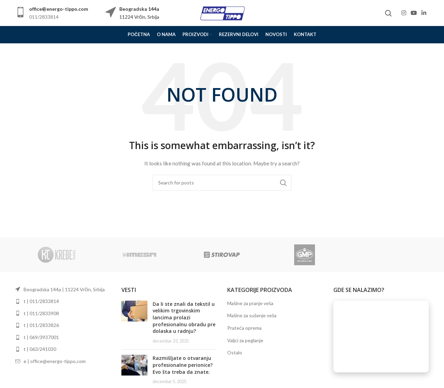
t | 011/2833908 (41, 313)
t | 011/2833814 (41, 301)
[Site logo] (222, 12)
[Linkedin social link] (424, 13)
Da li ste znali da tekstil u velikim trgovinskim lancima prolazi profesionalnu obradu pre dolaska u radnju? (184, 317)
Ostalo (234, 352)
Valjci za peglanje (245, 340)
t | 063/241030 (40, 349)
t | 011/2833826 (41, 325)
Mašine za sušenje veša (251, 315)
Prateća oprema (244, 328)
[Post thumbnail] (134, 322)
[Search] (388, 13)
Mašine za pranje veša (250, 303)
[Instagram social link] (403, 13)
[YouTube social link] (413, 13)
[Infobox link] (51, 13)
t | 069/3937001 (41, 337)
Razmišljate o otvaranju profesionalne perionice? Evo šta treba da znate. (183, 365)
